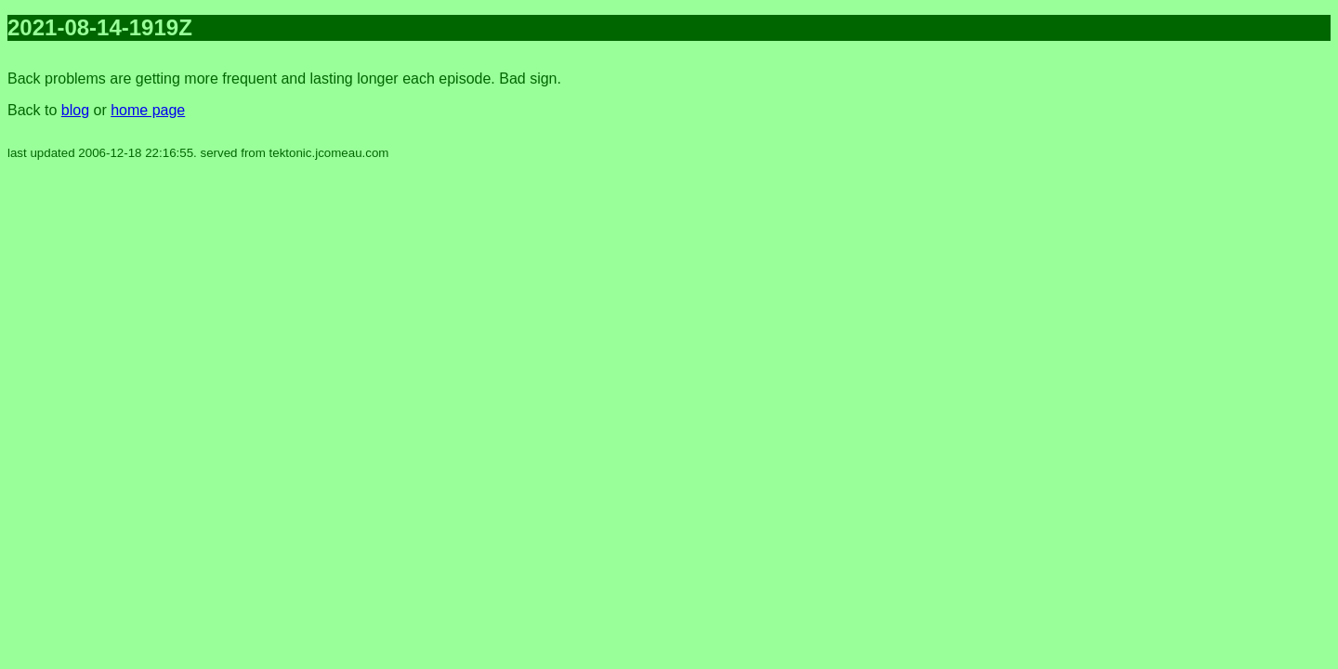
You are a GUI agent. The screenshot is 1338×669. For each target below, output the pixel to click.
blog (75, 110)
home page (148, 110)
